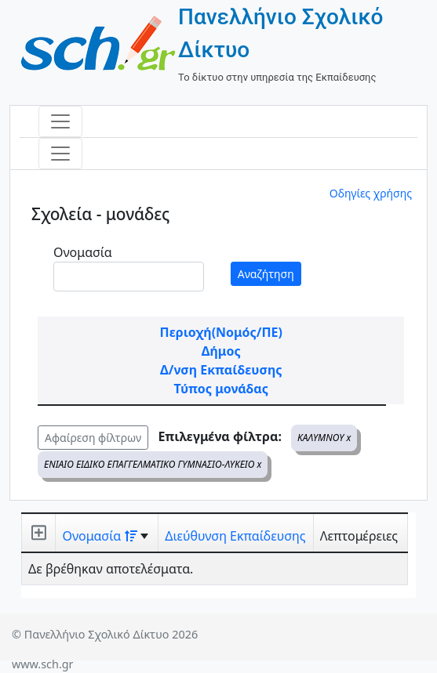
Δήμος (221, 351)
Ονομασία (82, 252)
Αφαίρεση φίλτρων (93, 437)
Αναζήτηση (266, 273)
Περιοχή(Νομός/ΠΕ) (221, 332)
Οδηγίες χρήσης (371, 193)
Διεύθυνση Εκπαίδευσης (235, 536)
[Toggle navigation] (60, 121)
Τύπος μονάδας (221, 388)
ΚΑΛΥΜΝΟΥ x (324, 437)
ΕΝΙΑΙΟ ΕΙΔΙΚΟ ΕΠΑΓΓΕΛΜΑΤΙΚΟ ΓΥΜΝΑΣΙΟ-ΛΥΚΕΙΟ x (152, 464)
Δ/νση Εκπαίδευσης (221, 369)
